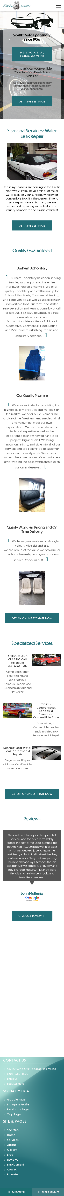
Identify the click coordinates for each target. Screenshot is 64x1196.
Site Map (11, 1129)
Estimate (10, 1174)
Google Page (14, 1099)
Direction (16, 1192)
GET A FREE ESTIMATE (32, 101)
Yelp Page (12, 1114)
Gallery (10, 1149)
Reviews (10, 1159)
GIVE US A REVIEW (32, 915)
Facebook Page (16, 1109)
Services (11, 1139)
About (9, 1144)
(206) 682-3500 (15, 1073)
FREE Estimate (13, 1083)
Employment (13, 1164)
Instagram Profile (16, 1104)
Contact (10, 1169)
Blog (8, 1154)
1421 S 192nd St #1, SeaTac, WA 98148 (32, 54)
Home (9, 1134)
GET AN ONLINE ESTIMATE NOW (32, 618)
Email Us (10, 1078)
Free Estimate (48, 1192)
